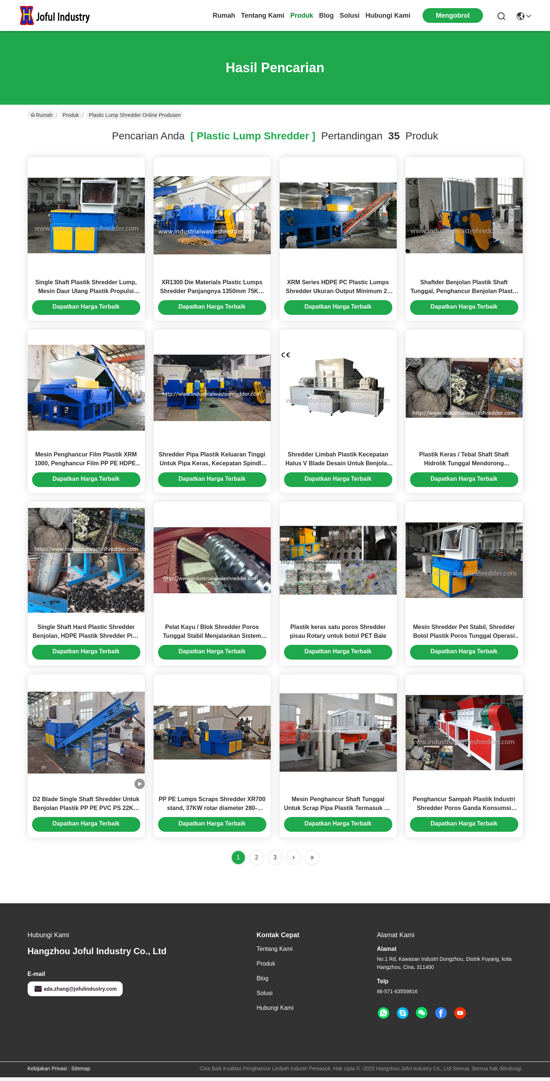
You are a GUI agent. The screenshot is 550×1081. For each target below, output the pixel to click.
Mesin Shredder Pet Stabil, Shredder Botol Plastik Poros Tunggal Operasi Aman (464, 638)
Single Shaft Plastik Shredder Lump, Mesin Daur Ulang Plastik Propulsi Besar (86, 292)
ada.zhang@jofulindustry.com (75, 992)
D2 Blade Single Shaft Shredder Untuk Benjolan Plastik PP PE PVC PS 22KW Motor (86, 812)
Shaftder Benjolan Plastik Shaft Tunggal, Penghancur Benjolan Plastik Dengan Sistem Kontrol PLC (463, 292)
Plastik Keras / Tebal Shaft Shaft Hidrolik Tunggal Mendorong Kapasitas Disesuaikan (464, 465)
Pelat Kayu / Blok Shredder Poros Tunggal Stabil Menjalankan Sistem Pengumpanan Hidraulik (212, 638)
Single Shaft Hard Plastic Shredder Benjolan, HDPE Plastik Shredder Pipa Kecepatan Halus (86, 638)
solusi (350, 15)
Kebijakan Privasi (47, 1072)
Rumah (224, 15)
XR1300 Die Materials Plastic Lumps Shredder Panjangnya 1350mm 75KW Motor (212, 292)
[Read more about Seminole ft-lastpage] (312, 861)
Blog (326, 15)
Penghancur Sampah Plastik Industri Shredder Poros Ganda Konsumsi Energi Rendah (464, 812)
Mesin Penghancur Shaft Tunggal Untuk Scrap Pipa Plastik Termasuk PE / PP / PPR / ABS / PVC (338, 812)
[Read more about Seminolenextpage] (293, 861)
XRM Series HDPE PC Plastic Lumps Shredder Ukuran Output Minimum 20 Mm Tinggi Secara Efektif (338, 292)
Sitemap (80, 1072)
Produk (301, 15)
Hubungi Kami (387, 15)
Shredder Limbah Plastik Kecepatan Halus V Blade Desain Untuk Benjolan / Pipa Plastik (337, 465)
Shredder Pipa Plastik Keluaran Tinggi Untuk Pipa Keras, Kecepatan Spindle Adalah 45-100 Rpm (212, 465)
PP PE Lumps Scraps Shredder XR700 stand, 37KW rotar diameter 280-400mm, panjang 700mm (212, 812)
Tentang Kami (262, 15)
